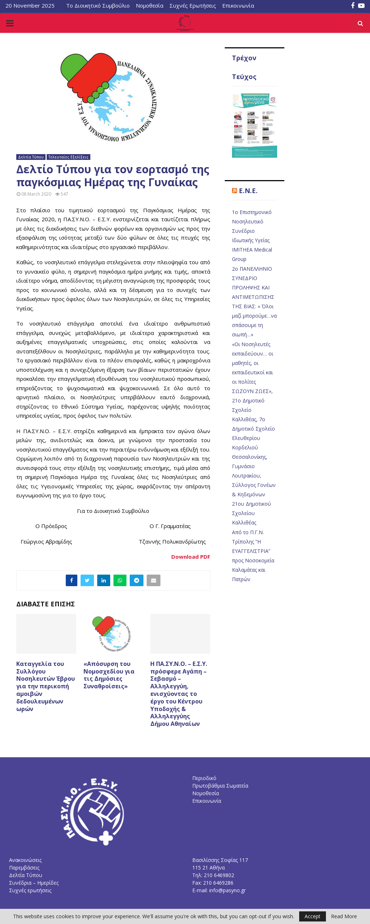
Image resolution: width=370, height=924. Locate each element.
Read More (344, 916)
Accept (312, 916)
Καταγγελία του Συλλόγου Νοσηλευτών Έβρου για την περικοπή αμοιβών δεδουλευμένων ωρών (45, 686)
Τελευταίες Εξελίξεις (68, 157)
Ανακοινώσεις (25, 860)
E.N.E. (248, 190)
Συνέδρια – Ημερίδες (34, 882)
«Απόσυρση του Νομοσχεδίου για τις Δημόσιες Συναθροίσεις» (108, 675)
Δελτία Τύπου (31, 157)
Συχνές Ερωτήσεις (192, 5)
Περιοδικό (204, 778)
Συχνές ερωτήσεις (30, 890)
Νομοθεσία (149, 5)
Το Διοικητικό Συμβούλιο (98, 5)
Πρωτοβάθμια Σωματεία (220, 785)
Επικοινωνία (238, 5)
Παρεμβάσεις (24, 867)
